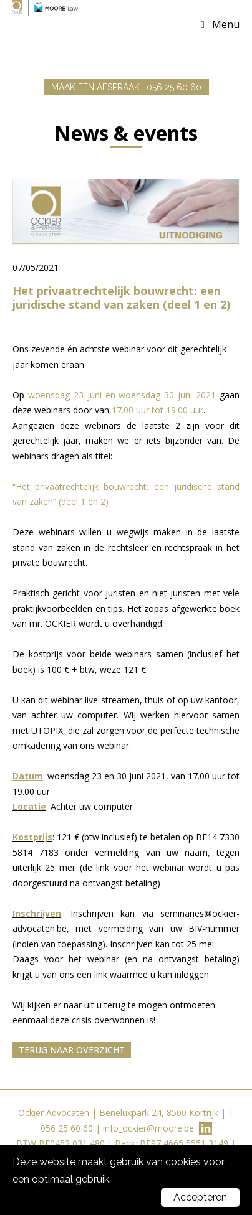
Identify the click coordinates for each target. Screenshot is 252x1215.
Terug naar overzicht (72, 1050)
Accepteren (200, 1197)
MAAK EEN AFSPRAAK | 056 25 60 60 (126, 87)
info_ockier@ (129, 1128)
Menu (226, 24)
